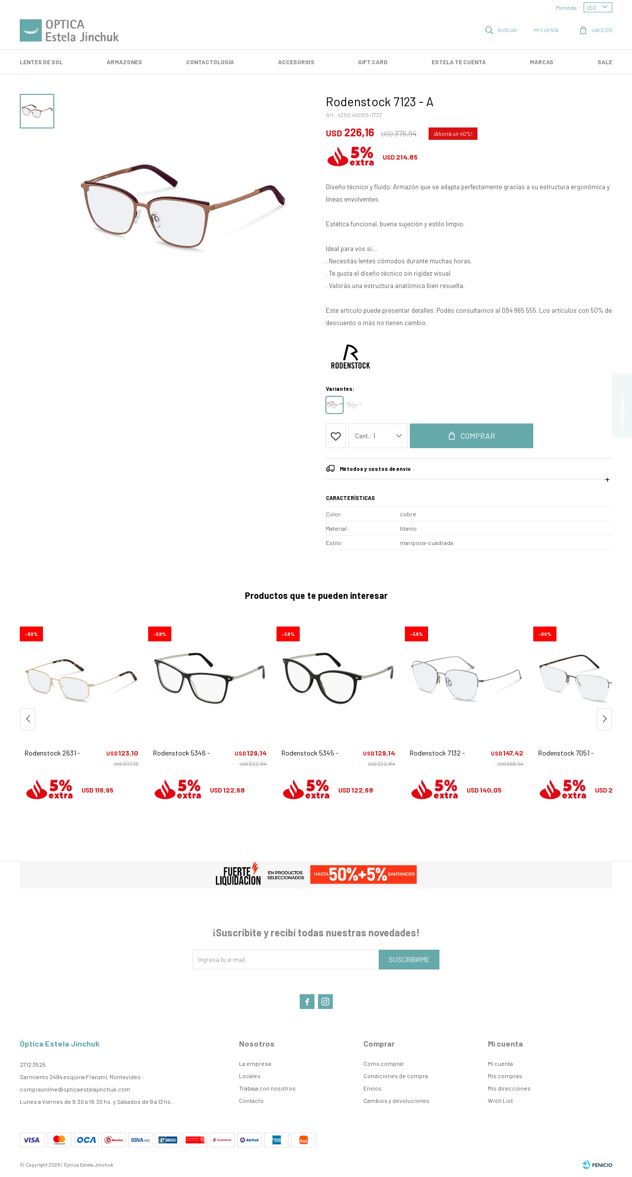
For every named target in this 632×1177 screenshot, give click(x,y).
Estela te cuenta (459, 61)
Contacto (251, 1100)
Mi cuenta (500, 1063)
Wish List (500, 1100)
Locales (250, 1075)
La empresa (255, 1063)
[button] (604, 719)
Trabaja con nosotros (267, 1088)
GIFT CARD (373, 61)
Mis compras (505, 1075)
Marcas (541, 61)
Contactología (210, 61)
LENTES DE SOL (41, 61)
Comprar (478, 435)
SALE (604, 61)
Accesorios (296, 61)
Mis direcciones (509, 1088)
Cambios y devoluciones (396, 1100)
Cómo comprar (383, 1063)
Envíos (372, 1088)
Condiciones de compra (395, 1075)
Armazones (124, 61)
